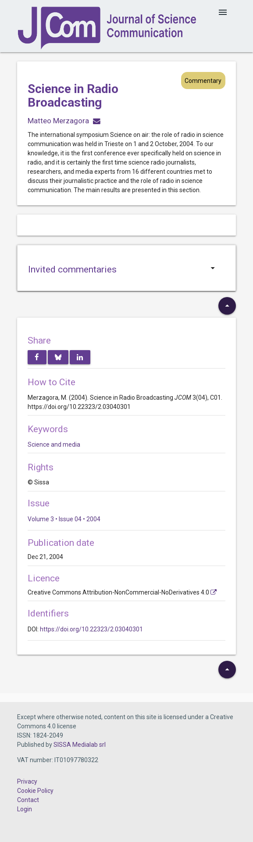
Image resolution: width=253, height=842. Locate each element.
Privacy (27, 781)
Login (24, 809)
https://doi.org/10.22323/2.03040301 (91, 629)
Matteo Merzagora (58, 120)
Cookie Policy (35, 790)
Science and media (54, 444)
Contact (28, 799)
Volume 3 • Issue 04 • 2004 (64, 519)
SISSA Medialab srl (79, 744)
